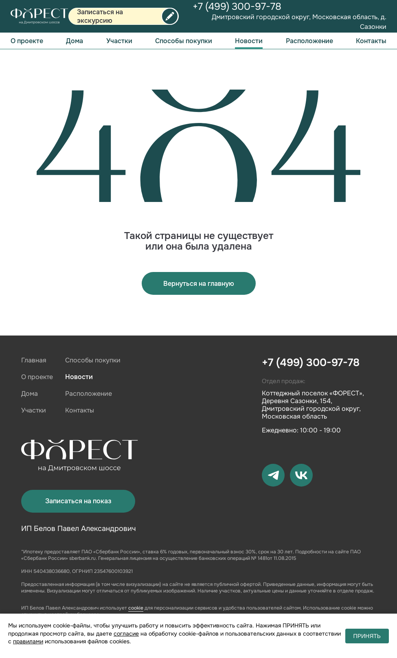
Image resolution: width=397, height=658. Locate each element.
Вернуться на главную (198, 283)
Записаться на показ (78, 501)
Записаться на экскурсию (100, 16)
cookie (135, 608)
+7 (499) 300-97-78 (237, 6)
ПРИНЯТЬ (367, 636)
